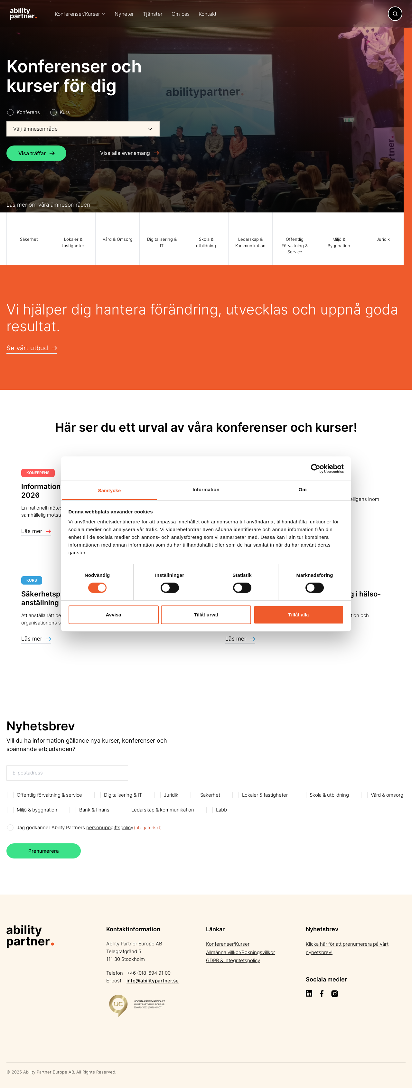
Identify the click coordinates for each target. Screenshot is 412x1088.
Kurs (65, 112)
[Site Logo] (23, 13)
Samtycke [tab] (109, 490)
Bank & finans (94, 810)
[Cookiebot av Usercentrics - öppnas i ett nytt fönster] (315, 468)
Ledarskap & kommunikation (162, 810)
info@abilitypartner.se (152, 981)
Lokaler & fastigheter (265, 795)
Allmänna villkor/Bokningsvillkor (240, 952)
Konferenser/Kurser (77, 14)
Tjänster (153, 14)
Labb (221, 810)
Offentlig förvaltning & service (49, 795)
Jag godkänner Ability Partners (89, 827)
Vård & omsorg (387, 795)
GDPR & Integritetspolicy (233, 960)
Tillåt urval (206, 614)
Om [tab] (302, 489)
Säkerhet (210, 795)
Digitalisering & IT (123, 795)
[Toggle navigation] (395, 13)
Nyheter (124, 14)
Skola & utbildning (329, 795)
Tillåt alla (298, 614)
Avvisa (113, 614)
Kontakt (208, 14)
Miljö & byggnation (37, 810)
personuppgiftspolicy (109, 827)
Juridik (171, 795)
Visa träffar (36, 153)
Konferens (28, 112)
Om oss (181, 14)
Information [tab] (206, 489)
